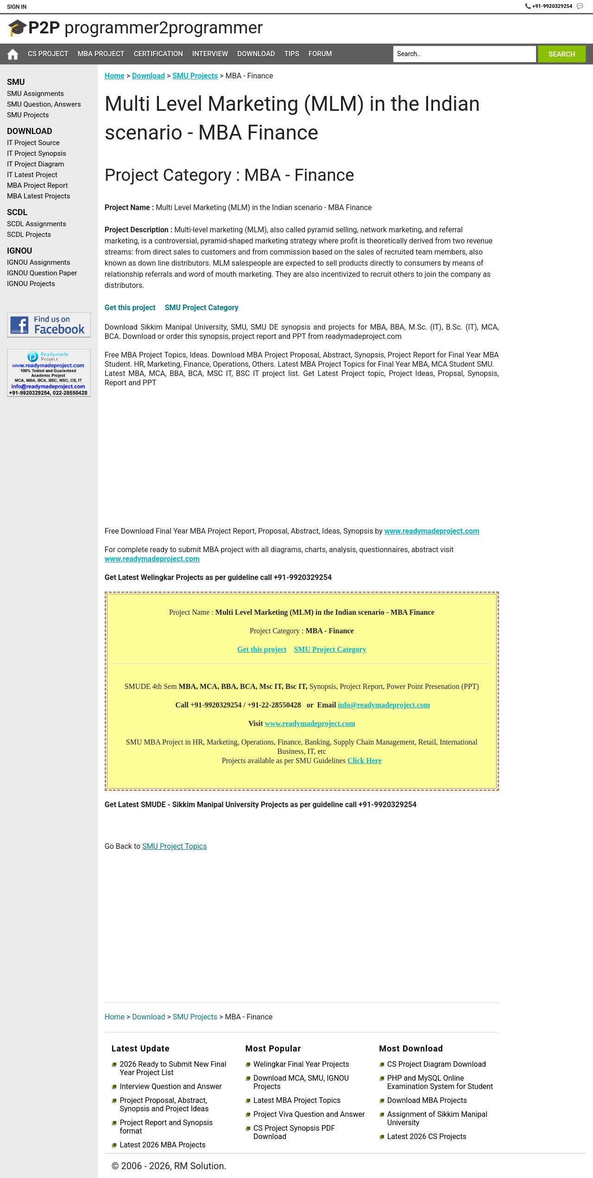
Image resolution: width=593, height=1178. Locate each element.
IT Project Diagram (35, 164)
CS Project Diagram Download (436, 1064)
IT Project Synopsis (36, 153)
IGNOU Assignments (38, 262)
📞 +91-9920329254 (549, 6)
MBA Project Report (37, 185)
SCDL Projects (29, 234)
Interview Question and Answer (170, 1086)
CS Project (48, 54)
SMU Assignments (35, 93)
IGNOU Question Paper (42, 273)
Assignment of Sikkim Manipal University (437, 1118)
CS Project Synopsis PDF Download (294, 1132)
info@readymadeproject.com (384, 705)
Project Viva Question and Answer (309, 1114)
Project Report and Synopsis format (166, 1127)
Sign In (16, 7)
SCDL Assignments (36, 224)
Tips (291, 54)
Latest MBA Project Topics (297, 1100)
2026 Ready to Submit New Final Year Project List (173, 1068)
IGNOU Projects (31, 284)
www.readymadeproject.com (432, 531)
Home (115, 75)
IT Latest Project (32, 175)
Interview (210, 54)
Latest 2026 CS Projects (427, 1137)
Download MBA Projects (427, 1100)
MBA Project (100, 54)
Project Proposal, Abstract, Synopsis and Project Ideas (164, 1104)
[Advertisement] (45, 552)
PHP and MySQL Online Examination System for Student (440, 1082)
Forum (320, 54)
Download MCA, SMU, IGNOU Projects (301, 1082)
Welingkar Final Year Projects (301, 1064)
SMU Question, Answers (44, 104)
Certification (158, 54)
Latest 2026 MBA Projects (162, 1145)
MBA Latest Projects (38, 196)
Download (256, 54)
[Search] (464, 54)
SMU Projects (28, 115)
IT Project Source (33, 143)
